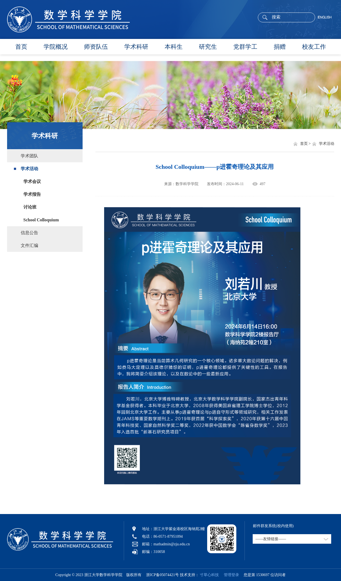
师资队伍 (96, 46)
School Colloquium (41, 220)
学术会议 (32, 181)
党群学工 (245, 46)
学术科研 (136, 46)
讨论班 (30, 207)
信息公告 (29, 232)
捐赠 (280, 46)
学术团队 (29, 156)
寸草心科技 (209, 575)
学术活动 (29, 168)
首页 (21, 46)
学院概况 (56, 46)
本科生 (174, 46)
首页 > (306, 144)
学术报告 (32, 194)
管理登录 (229, 575)
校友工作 (314, 46)
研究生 (208, 46)
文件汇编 (29, 245)
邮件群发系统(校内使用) (273, 526)
